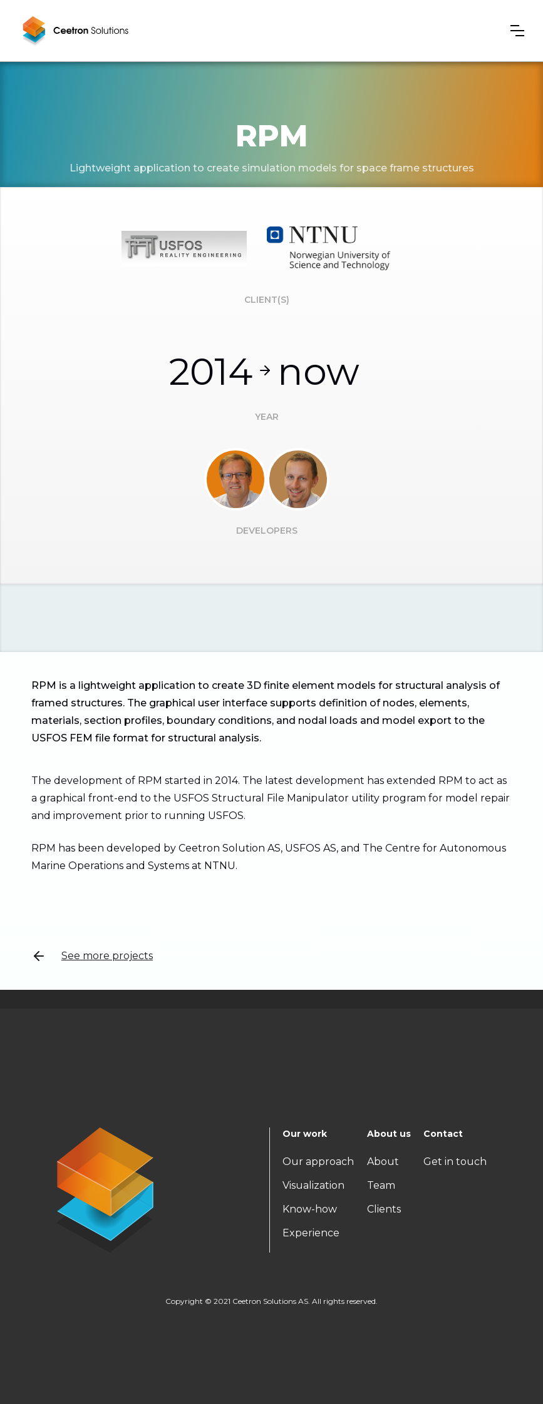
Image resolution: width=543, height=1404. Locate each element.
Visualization (313, 1185)
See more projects (92, 956)
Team (381, 1185)
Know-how (309, 1209)
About (383, 1161)
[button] (517, 30)
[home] (75, 31)
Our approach (318, 1161)
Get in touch (455, 1161)
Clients (384, 1209)
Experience (310, 1233)
